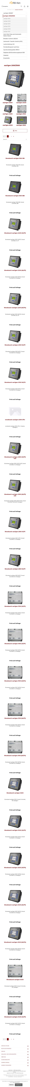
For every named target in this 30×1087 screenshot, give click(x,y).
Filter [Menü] (15, 130)
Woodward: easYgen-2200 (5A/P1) (15, 270)
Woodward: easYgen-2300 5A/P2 (15, 382)
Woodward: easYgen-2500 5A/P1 (15, 569)
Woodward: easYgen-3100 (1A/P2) (15, 681)
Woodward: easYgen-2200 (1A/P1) (15, 233)
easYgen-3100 (21, 114)
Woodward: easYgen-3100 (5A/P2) (15, 755)
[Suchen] (21, 6)
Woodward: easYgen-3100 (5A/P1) (15, 718)
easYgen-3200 (7, 114)
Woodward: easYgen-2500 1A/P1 (15, 531)
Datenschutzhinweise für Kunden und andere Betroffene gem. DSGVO (14, 1071)
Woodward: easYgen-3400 (15, 979)
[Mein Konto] (24, 6)
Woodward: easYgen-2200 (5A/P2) (15, 307)
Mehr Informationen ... (16, 1082)
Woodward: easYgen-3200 (15, 793)
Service (3, 1051)
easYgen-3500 (7, 102)
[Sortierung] (15, 139)
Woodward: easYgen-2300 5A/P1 (15, 345)
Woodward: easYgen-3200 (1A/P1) (15, 830)
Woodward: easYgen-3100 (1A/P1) (15, 606)
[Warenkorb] (27, 6)
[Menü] (5, 6)
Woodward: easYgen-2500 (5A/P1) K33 (15, 495)
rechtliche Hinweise (6, 1048)
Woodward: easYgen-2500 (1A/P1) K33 (15, 457)
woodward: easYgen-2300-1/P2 (15, 419)
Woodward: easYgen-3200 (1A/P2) (15, 867)
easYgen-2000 (8, 125)
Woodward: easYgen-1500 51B (15, 158)
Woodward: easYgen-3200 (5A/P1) (15, 905)
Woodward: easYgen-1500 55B (15, 195)
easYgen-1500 (21, 125)
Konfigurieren (19, 1084)
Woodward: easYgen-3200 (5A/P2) (15, 942)
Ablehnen (11, 1084)
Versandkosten (21, 1074)
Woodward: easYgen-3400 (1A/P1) (15, 1017)
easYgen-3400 (21, 102)
